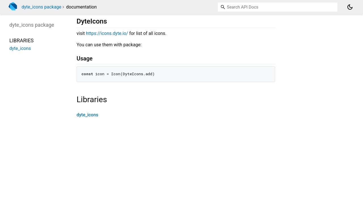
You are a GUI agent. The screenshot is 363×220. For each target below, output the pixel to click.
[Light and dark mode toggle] (349, 7)
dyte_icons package (41, 7)
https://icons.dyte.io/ (107, 33)
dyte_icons (87, 115)
